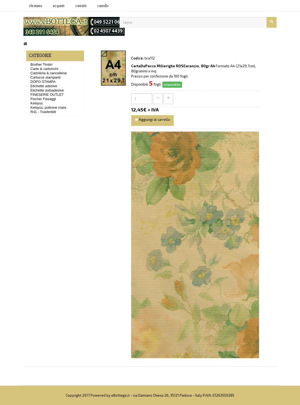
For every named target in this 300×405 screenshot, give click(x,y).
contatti (80, 6)
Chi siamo (35, 6)
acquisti (58, 6)
